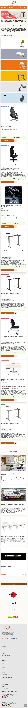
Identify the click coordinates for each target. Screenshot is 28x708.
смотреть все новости (13, 584)
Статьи (3, 651)
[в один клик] (15, 140)
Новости (3, 649)
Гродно (3, 667)
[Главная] (13, 5)
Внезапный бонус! (6, 566)
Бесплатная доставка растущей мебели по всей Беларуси (13, 505)
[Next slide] (25, 15)
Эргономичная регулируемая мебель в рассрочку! (12, 473)
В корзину (8, 226)
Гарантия (3, 686)
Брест (3, 665)
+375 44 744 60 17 (6, 704)
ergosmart (7, 128)
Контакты (4, 648)
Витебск (3, 669)
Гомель (3, 670)
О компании (4, 646)
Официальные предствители (7, 674)
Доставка (4, 682)
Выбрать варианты (8, 140)
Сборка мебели (5, 684)
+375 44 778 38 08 (6, 696)
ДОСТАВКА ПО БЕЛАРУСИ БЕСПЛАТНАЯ (10, 34)
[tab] (13, 18)
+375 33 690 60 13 (6, 705)
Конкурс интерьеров (6, 655)
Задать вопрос (5, 657)
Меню (11, 7)
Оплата (3, 680)
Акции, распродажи (6, 688)
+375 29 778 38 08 (6, 697)
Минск (3, 663)
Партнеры (4, 653)
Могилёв (3, 672)
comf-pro (6, 339)
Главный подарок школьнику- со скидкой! (12, 536)
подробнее (3, 482)
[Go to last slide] (2, 15)
